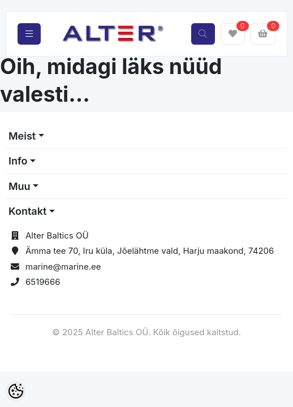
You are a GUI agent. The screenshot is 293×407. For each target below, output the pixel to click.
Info (18, 161)
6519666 (43, 281)
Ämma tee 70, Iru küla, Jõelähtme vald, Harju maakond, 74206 (149, 250)
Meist (22, 136)
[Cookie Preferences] (16, 391)
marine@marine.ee (63, 266)
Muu (19, 186)
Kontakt (27, 211)
